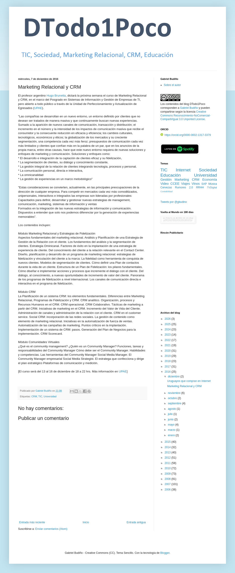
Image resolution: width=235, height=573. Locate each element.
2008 (168, 479)
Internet (183, 170)
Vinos (196, 183)
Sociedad (208, 170)
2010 (168, 468)
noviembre (174, 393)
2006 (168, 489)
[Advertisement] (188, 275)
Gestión (166, 179)
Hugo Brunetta (56, 95)
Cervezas (166, 187)
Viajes (185, 183)
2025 (168, 324)
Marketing (182, 179)
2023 (168, 334)
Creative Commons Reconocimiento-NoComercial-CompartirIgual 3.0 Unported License (185, 115)
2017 (168, 366)
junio (171, 419)
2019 (168, 356)
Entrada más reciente (32, 522)
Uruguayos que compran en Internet (189, 381)
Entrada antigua (136, 522)
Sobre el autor (172, 85)
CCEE (174, 183)
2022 (168, 340)
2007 (168, 484)
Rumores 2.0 (184, 187)
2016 (168, 371)
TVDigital (212, 187)
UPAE (38, 108)
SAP (204, 183)
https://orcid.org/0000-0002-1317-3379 (185, 135)
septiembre (175, 403)
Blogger (164, 552)
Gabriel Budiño (43, 390)
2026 (168, 318)
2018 (168, 361)
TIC (40, 396)
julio (171, 414)
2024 (168, 329)
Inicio (86, 522)
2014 (168, 447)
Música (212, 183)
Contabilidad (166, 191)
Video (164, 183)
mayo (171, 424)
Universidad (50, 396)
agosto (172, 408)
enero (172, 435)
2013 (168, 452)
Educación (170, 175)
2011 (168, 463)
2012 (168, 457)
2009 (168, 473)
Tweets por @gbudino (173, 202)
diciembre (174, 376)
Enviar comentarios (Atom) (51, 528)
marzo (172, 429)
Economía (209, 179)
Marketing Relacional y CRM (184, 386)
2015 (168, 441)
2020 (168, 350)
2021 (168, 345)
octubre (173, 398)
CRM (34, 396)
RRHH (200, 187)
